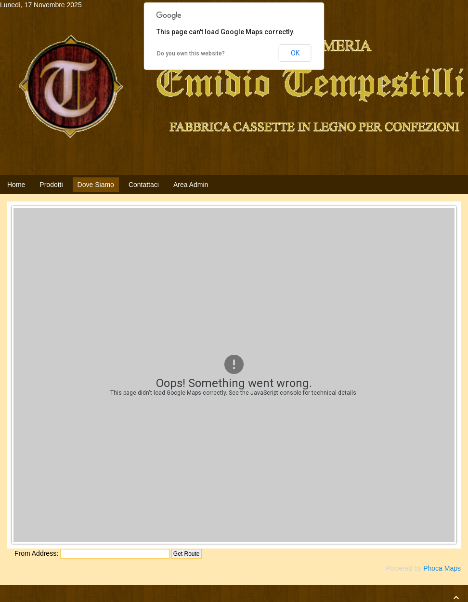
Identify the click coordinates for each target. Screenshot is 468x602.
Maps (452, 568)
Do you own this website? (191, 53)
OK (295, 53)
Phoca (432, 568)
